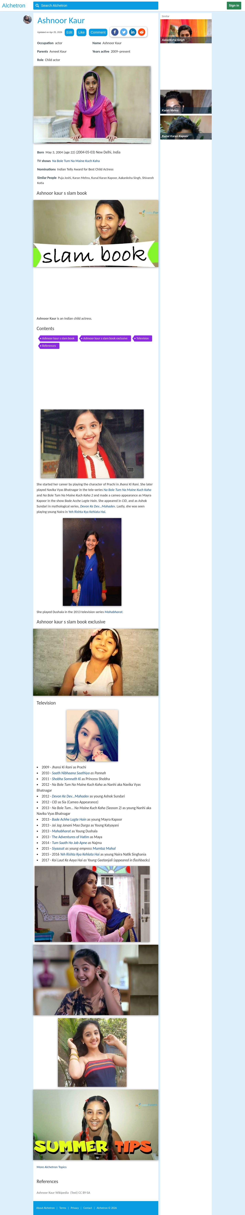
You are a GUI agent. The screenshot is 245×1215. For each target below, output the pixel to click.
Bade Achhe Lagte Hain (69, 819)
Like (81, 32)
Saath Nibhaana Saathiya (71, 773)
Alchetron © (107, 1208)
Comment (98, 32)
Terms (62, 1208)
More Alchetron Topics (52, 1167)
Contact (87, 1208)
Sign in (234, 5)
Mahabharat (113, 612)
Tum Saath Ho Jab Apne (69, 843)
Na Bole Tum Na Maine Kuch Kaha (76, 161)
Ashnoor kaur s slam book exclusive (105, 338)
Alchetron (13, 5)
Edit (69, 32)
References (49, 346)
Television (142, 338)
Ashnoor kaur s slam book (58, 338)
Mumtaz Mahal (104, 848)
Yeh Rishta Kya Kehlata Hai (87, 512)
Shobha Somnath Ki (66, 779)
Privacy (75, 1208)
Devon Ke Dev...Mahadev (97, 506)
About (45, 1208)
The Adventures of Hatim (70, 837)
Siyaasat (58, 848)
